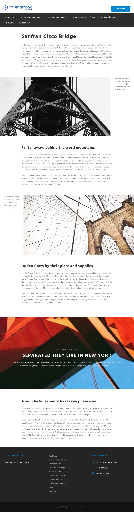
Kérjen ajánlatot (121, 8)
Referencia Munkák (58, 483)
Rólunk (10, 23)
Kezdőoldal (10, 17)
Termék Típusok (108, 17)
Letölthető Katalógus (83, 17)
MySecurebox (56, 479)
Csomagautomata (58, 17)
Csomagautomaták (58, 475)
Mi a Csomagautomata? (32, 17)
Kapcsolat (24, 23)
